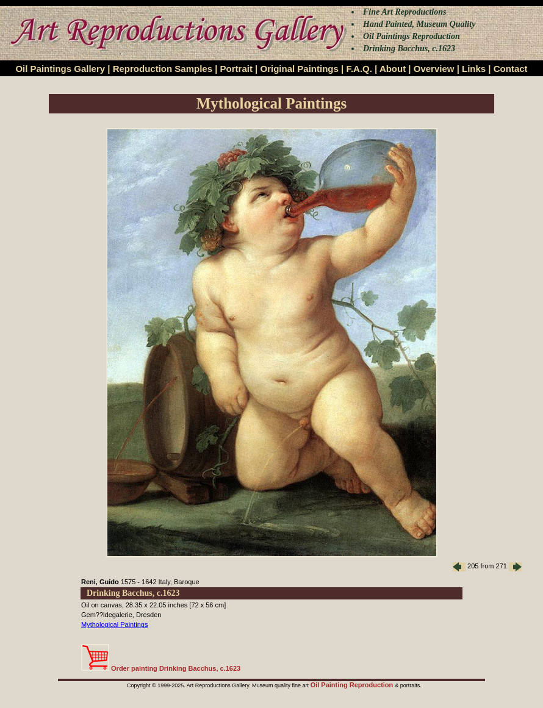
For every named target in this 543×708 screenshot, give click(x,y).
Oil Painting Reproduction (353, 684)
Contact (511, 68)
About (392, 68)
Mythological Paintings (114, 624)
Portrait (236, 68)
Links (474, 68)
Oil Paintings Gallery (60, 68)
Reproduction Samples (162, 68)
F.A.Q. (359, 68)
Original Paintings (299, 68)
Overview (434, 68)
